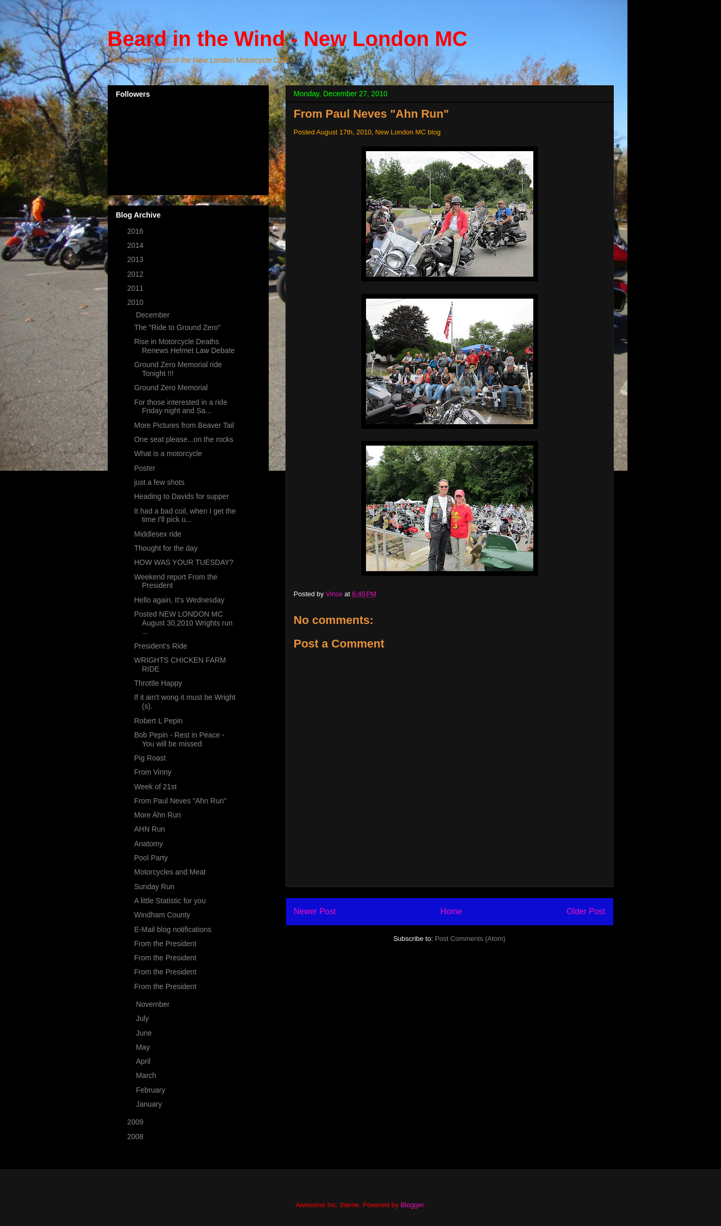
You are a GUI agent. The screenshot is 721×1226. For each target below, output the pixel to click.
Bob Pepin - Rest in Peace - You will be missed (179, 739)
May (144, 1047)
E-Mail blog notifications (172, 929)
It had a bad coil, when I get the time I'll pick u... (185, 515)
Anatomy (148, 843)
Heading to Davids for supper (181, 496)
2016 (136, 231)
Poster (144, 468)
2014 (136, 245)
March (147, 1075)
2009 (136, 1122)
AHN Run (149, 829)
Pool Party (151, 858)
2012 (136, 274)
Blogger (412, 1205)
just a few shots (159, 482)
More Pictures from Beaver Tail (184, 425)
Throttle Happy (158, 683)
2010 (136, 302)
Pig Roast (150, 758)
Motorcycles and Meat (169, 872)
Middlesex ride (157, 534)
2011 (136, 288)
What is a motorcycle (168, 453)
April (144, 1061)
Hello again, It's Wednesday (179, 600)
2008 (136, 1136)
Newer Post (315, 911)
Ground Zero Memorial (171, 387)
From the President (165, 943)
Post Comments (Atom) (470, 939)
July (143, 1018)
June (145, 1033)
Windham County (162, 915)
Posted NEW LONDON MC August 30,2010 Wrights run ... (183, 623)
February (151, 1090)
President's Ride (160, 646)
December (153, 315)
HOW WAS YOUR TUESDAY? (183, 562)
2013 (136, 259)
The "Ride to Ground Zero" (177, 327)
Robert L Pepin (158, 721)
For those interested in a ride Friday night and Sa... (180, 406)
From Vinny (152, 772)
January (150, 1104)
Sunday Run (154, 886)
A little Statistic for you (169, 900)
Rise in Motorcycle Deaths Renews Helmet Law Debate (184, 346)
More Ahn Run (157, 815)
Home (451, 911)
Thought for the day (165, 548)
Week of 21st (155, 786)
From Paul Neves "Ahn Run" (180, 801)
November (153, 1004)
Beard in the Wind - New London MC (287, 38)
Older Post (586, 911)
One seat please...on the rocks (183, 439)
